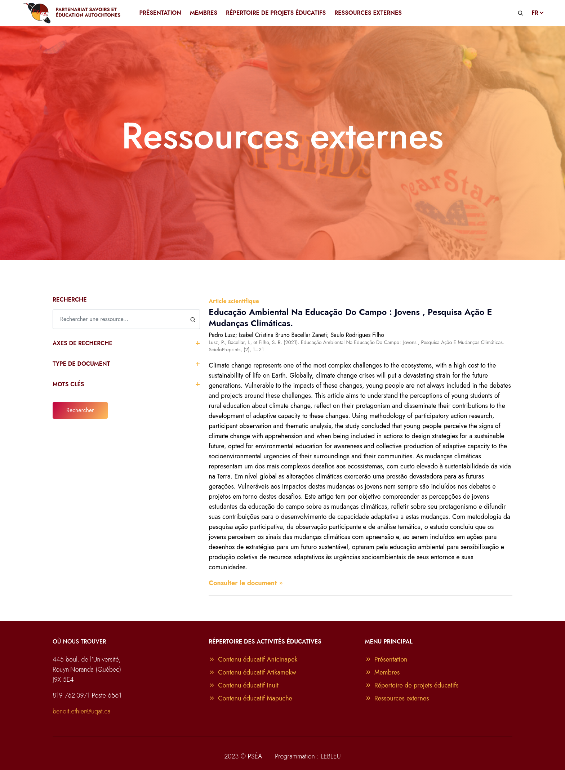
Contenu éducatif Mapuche (250, 698)
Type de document (126, 363)
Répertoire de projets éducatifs (412, 685)
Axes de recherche (126, 343)
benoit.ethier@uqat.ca (82, 711)
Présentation (386, 659)
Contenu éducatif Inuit (244, 685)
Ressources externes (397, 698)
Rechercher (80, 410)
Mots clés (126, 384)
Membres (382, 672)
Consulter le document (246, 583)
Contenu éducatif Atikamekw (252, 672)
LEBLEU (331, 756)
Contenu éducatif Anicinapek (253, 659)
